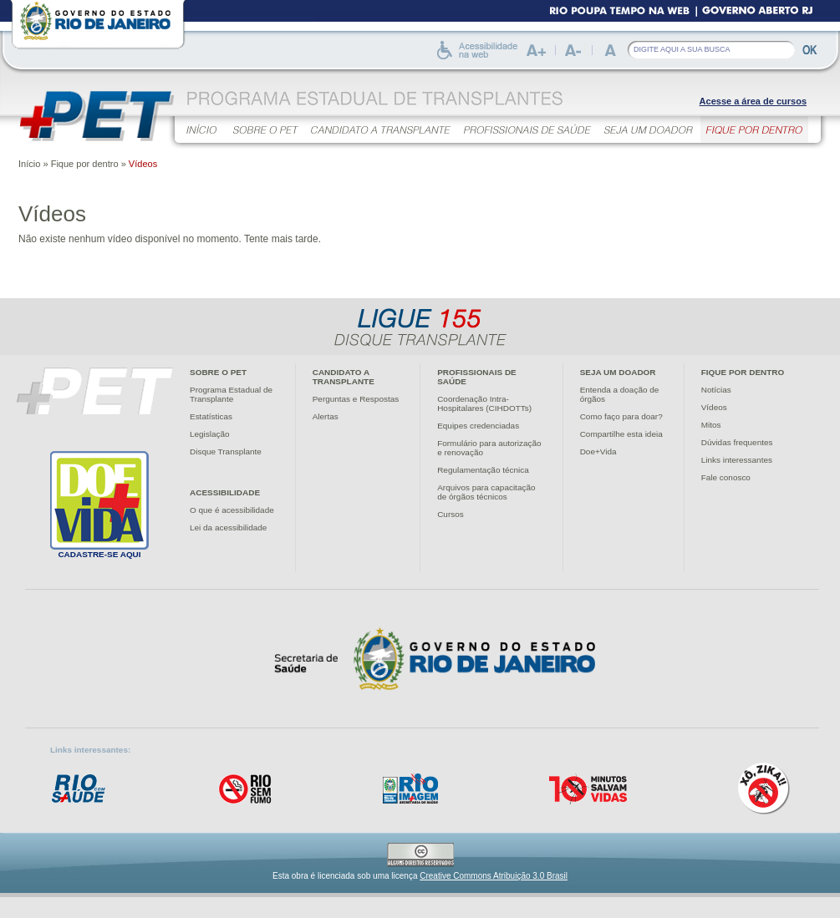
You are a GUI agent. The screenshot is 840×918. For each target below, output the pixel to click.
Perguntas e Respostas (356, 398)
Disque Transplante (226, 451)
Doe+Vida (598, 451)
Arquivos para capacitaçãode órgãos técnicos (486, 492)
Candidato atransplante (343, 377)
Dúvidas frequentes (737, 442)
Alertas (326, 416)
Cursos (450, 514)
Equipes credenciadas (478, 425)
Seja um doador (618, 372)
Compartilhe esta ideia (621, 434)
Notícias (716, 389)
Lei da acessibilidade (228, 527)
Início (29, 164)
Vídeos (714, 407)
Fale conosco (726, 477)
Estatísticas (211, 416)
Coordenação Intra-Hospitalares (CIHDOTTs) (484, 403)
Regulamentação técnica (483, 469)
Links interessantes (736, 459)
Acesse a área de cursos (753, 101)
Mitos (711, 424)
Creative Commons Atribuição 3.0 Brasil (494, 875)
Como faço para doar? (621, 416)
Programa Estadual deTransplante (231, 394)
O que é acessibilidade (232, 510)
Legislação (210, 434)
